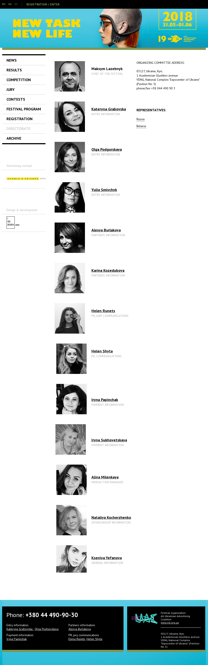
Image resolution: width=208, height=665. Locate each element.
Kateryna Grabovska (108, 108)
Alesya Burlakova (106, 230)
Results (14, 69)
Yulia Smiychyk (104, 189)
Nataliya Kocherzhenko (111, 517)
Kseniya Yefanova (106, 557)
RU (3, 4)
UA (9, 4)
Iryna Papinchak (104, 399)
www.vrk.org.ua (170, 622)
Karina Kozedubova (107, 270)
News (11, 60)
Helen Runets (103, 310)
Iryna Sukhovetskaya (109, 439)
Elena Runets (76, 639)
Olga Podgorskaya (106, 149)
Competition (18, 79)
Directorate (18, 128)
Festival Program (23, 108)
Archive (13, 138)
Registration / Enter (43, 4)
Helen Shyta (102, 351)
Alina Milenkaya (105, 477)
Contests (15, 99)
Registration (19, 118)
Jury (10, 89)
